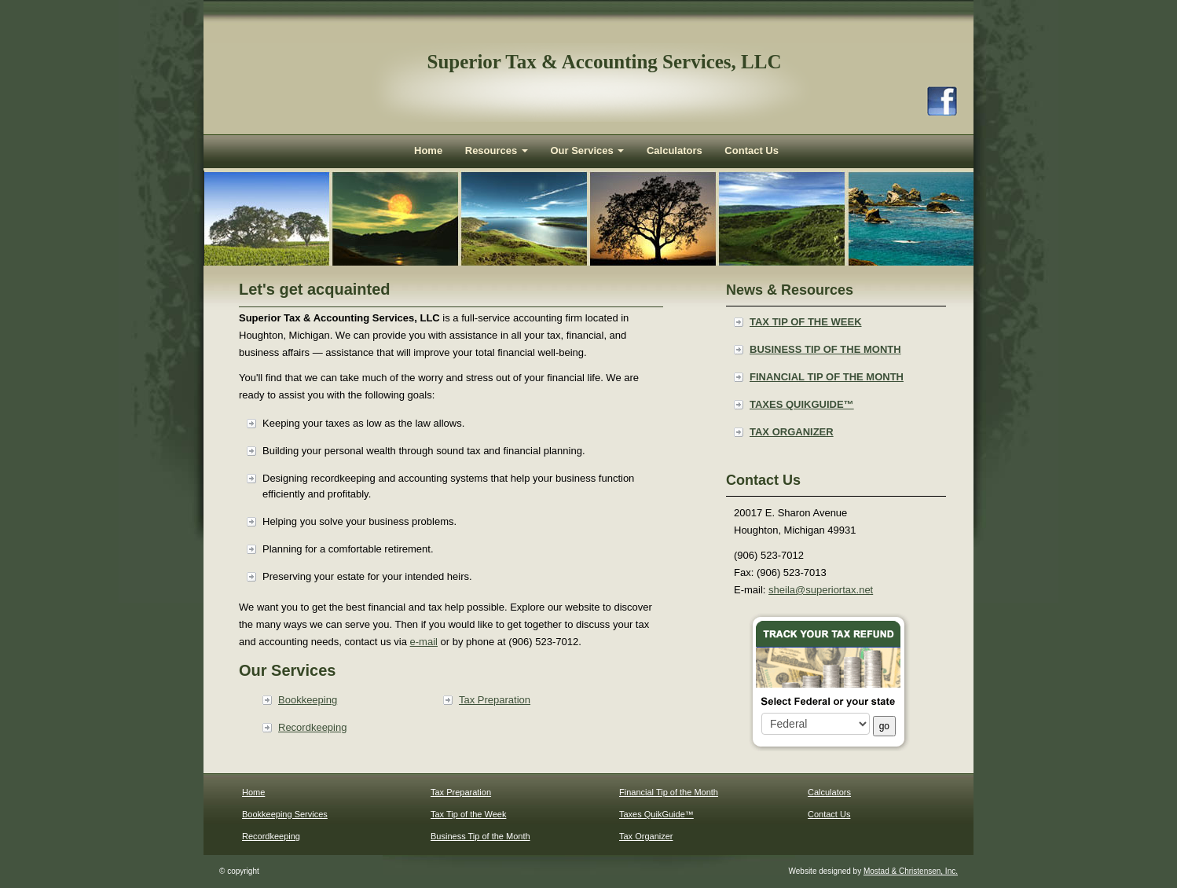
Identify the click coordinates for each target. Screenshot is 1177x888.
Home (428, 150)
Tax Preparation (494, 700)
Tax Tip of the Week (806, 322)
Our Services (587, 150)
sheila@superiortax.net (820, 590)
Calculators (674, 150)
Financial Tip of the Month (827, 377)
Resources (496, 150)
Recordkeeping (312, 727)
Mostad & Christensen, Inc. (911, 871)
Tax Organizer (792, 432)
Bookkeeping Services (285, 814)
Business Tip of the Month (825, 349)
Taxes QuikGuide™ (802, 404)
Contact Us (751, 150)
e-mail (424, 642)
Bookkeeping (307, 700)
